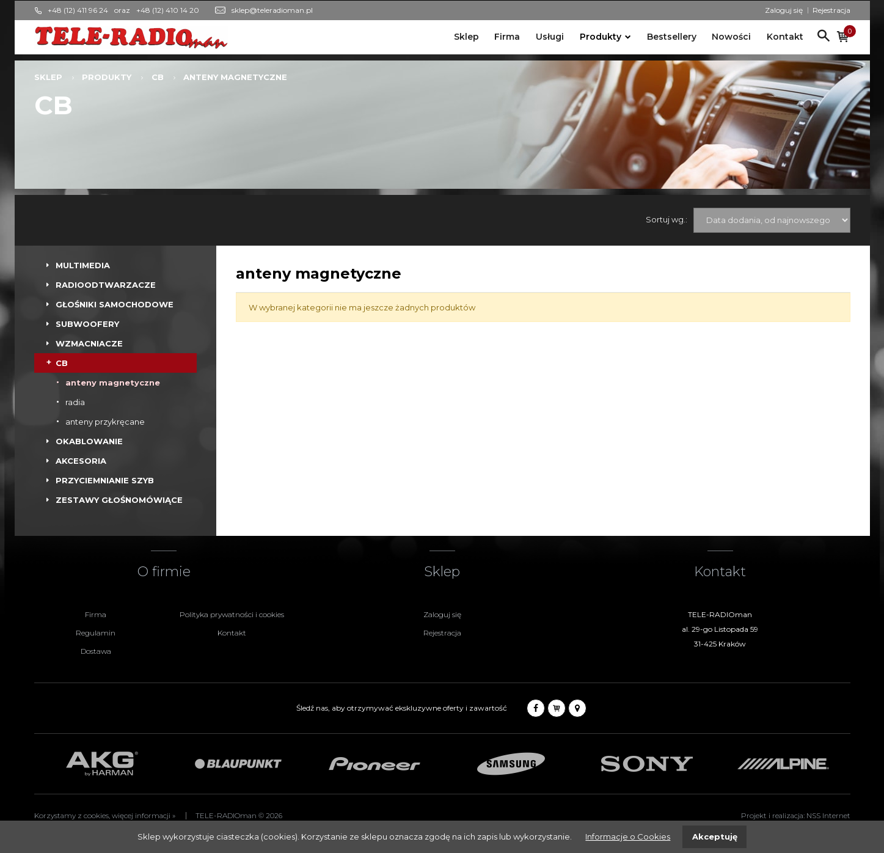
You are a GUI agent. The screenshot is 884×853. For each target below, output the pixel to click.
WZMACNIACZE (89, 343)
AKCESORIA (81, 461)
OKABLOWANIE (89, 441)
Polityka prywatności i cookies (232, 614)
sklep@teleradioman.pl (272, 10)
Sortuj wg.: (666, 219)
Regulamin (95, 632)
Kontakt (785, 36)
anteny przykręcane (105, 421)
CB (158, 77)
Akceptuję (714, 836)
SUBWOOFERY (87, 324)
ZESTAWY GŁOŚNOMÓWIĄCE (119, 500)
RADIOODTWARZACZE (106, 285)
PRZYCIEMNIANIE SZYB (105, 480)
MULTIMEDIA (83, 265)
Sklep (466, 36)
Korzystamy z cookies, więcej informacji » (104, 815)
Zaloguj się (784, 10)
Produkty (600, 36)
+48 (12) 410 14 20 (167, 10)
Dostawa (96, 651)
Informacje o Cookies (627, 836)
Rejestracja (831, 10)
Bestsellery (671, 36)
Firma (507, 36)
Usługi (550, 36)
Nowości (731, 36)
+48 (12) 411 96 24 (78, 10)
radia (75, 402)
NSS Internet (828, 815)
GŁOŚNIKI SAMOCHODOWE (115, 304)
